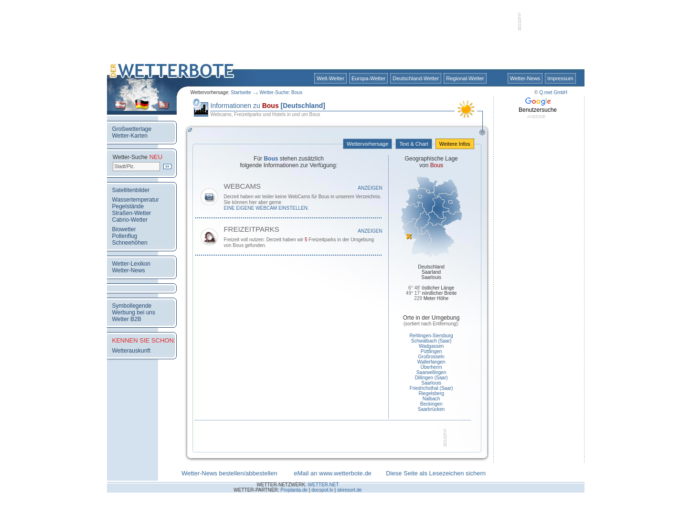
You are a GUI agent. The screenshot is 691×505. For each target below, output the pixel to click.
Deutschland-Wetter (416, 78)
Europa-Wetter (368, 78)
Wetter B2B (126, 319)
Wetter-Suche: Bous (281, 92)
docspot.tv (322, 490)
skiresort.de (349, 490)
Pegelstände (128, 206)
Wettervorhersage (367, 144)
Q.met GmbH (553, 92)
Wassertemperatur (135, 199)
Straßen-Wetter (131, 213)
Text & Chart (413, 144)
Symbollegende (132, 305)
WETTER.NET (323, 484)
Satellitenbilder (131, 190)
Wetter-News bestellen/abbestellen (229, 473)
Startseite (241, 92)
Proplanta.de (294, 490)
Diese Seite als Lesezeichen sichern (436, 473)
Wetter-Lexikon (131, 263)
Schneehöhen (130, 242)
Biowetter (124, 229)
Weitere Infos (455, 144)
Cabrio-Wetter (130, 219)
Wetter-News (525, 78)
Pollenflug (125, 236)
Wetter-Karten (130, 135)
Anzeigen (370, 188)
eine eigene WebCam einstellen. (265, 208)
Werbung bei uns (134, 312)
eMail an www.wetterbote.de (333, 473)
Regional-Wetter (465, 78)
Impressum (560, 78)
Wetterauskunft (131, 350)
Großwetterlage (132, 129)
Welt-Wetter (330, 78)
